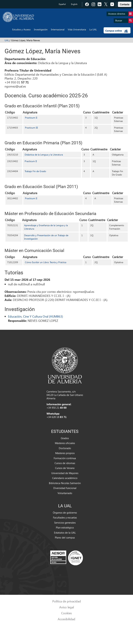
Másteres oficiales (65, 443)
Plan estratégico (65, 527)
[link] (124, 4)
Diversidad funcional (64, 488)
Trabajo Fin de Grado (35, 171)
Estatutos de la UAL (65, 532)
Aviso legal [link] (66, 607)
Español (62, 4)
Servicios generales (65, 522)
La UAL (93, 29)
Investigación (41, 29)
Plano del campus (65, 537)
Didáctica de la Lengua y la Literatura (44, 154)
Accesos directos (120, 14)
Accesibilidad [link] (66, 619)
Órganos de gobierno (65, 512)
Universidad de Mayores (64, 473)
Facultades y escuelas (65, 517)
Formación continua (65, 458)
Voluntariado (65, 493)
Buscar (124, 20)
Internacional (57, 29)
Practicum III (31, 127)
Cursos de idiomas (65, 463)
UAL (7, 40)
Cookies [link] (66, 613)
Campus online (116, 30)
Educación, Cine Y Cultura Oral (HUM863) (35, 316)
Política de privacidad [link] (66, 601)
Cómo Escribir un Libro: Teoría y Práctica (45, 262)
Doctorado (65, 448)
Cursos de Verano (65, 468)
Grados (65, 438)
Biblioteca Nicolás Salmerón (65, 483)
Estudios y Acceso (21, 29)
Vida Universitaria (77, 29)
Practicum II (31, 117)
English (74, 4)
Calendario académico (64, 478)
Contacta (124, 4)
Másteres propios (65, 453)
